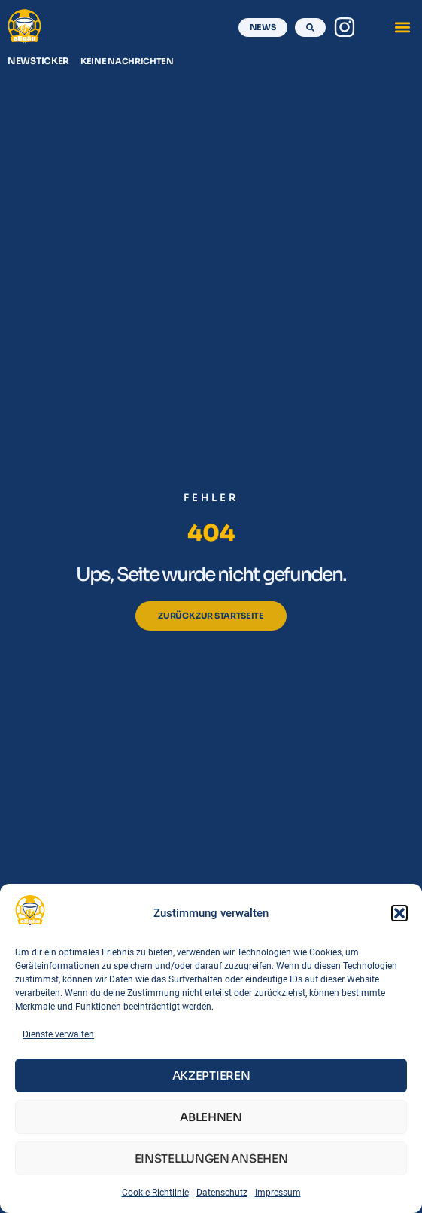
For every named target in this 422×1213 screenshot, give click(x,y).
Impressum (278, 1192)
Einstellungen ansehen (211, 1158)
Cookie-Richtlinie (155, 1192)
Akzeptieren (211, 1075)
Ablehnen (211, 1117)
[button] (399, 913)
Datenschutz (221, 1192)
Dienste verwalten (58, 1034)
